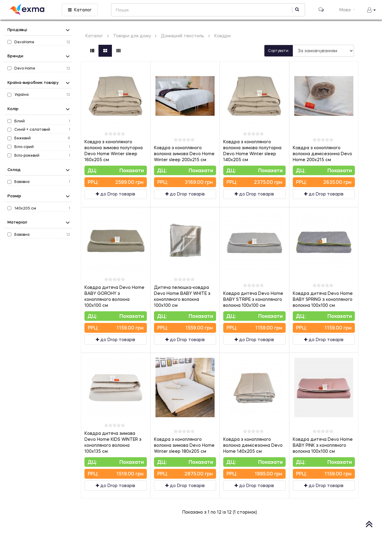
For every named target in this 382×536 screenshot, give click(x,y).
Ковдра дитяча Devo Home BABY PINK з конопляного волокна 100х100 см (323, 445)
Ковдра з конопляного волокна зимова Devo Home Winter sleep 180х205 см (184, 445)
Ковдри (222, 35)
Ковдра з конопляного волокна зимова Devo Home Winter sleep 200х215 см (184, 153)
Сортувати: (278, 50)
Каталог (80, 9)
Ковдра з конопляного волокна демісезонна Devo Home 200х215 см (322, 153)
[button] (371, 10)
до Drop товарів (115, 193)
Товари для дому (132, 35)
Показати (131, 170)
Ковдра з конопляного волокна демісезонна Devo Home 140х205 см (253, 445)
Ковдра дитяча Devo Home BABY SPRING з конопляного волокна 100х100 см (323, 299)
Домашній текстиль (182, 35)
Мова (347, 9)
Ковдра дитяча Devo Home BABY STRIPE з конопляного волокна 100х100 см (253, 299)
